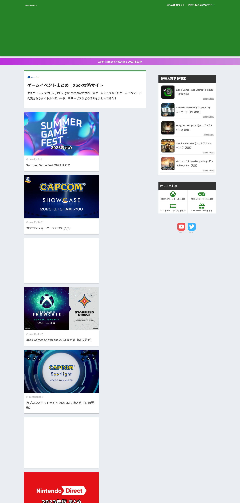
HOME (120, 490)
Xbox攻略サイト (39, 5)
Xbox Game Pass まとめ (202, 199)
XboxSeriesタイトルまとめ (173, 199)
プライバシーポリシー (120, 495)
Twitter (192, 236)
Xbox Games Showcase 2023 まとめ (120, 62)
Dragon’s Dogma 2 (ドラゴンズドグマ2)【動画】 (193, 130)
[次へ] (104, 469)
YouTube (181, 236)
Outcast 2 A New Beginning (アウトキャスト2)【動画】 (194, 167)
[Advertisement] (120, 34)
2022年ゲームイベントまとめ (173, 211)
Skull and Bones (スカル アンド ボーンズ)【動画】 (193, 148)
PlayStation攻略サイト (201, 5)
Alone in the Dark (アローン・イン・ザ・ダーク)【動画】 (194, 112)
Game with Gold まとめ (202, 211)
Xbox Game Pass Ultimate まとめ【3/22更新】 (194, 93)
